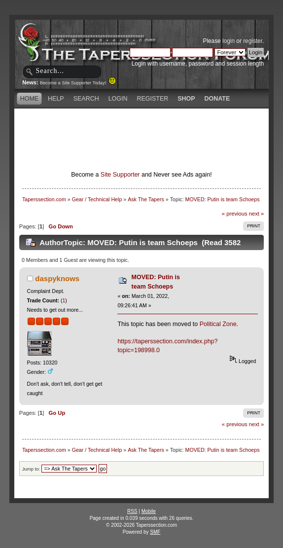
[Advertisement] (141, 126)
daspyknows (57, 278)
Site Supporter (120, 174)
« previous (235, 214)
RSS (132, 511)
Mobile (149, 511)
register (252, 40)
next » (256, 214)
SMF (155, 532)
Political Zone (218, 324)
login (228, 40)
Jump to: (31, 469)
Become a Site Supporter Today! (78, 82)
